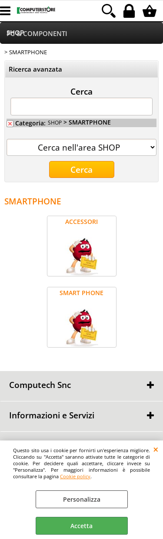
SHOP (55, 122)
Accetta (81, 526)
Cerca (81, 91)
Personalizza (81, 499)
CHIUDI (156, 449)
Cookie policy (75, 476)
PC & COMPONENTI (37, 33)
